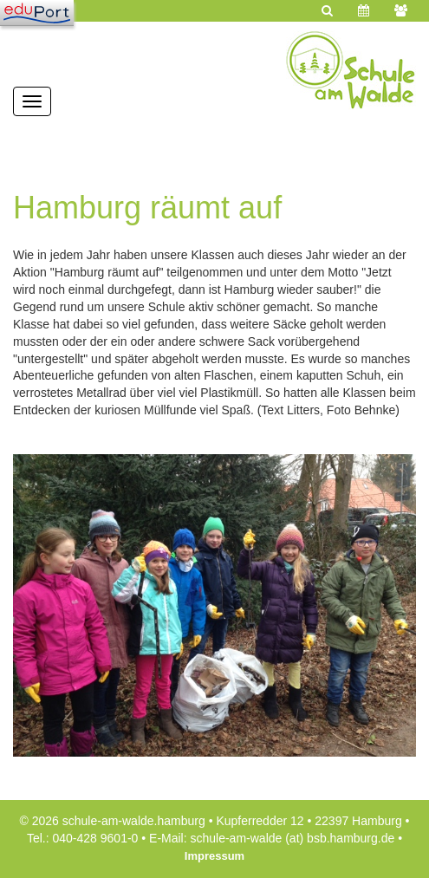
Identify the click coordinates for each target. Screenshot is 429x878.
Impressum (214, 855)
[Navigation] (37, 13)
